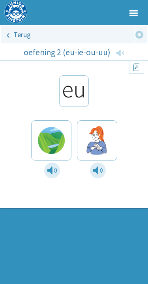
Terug (22, 34)
